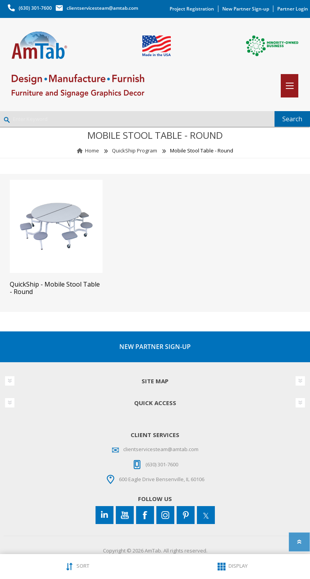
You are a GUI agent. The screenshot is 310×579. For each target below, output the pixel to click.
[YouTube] (125, 515)
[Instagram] (165, 515)
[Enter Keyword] (137, 119)
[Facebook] (145, 515)
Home (92, 150)
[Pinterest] (186, 515)
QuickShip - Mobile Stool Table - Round (55, 288)
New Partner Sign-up (245, 8)
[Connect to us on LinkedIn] (104, 515)
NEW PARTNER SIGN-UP (155, 346)
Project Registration (192, 8)
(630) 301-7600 (35, 8)
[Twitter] (206, 515)
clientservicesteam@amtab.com (102, 8)
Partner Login (292, 8)
